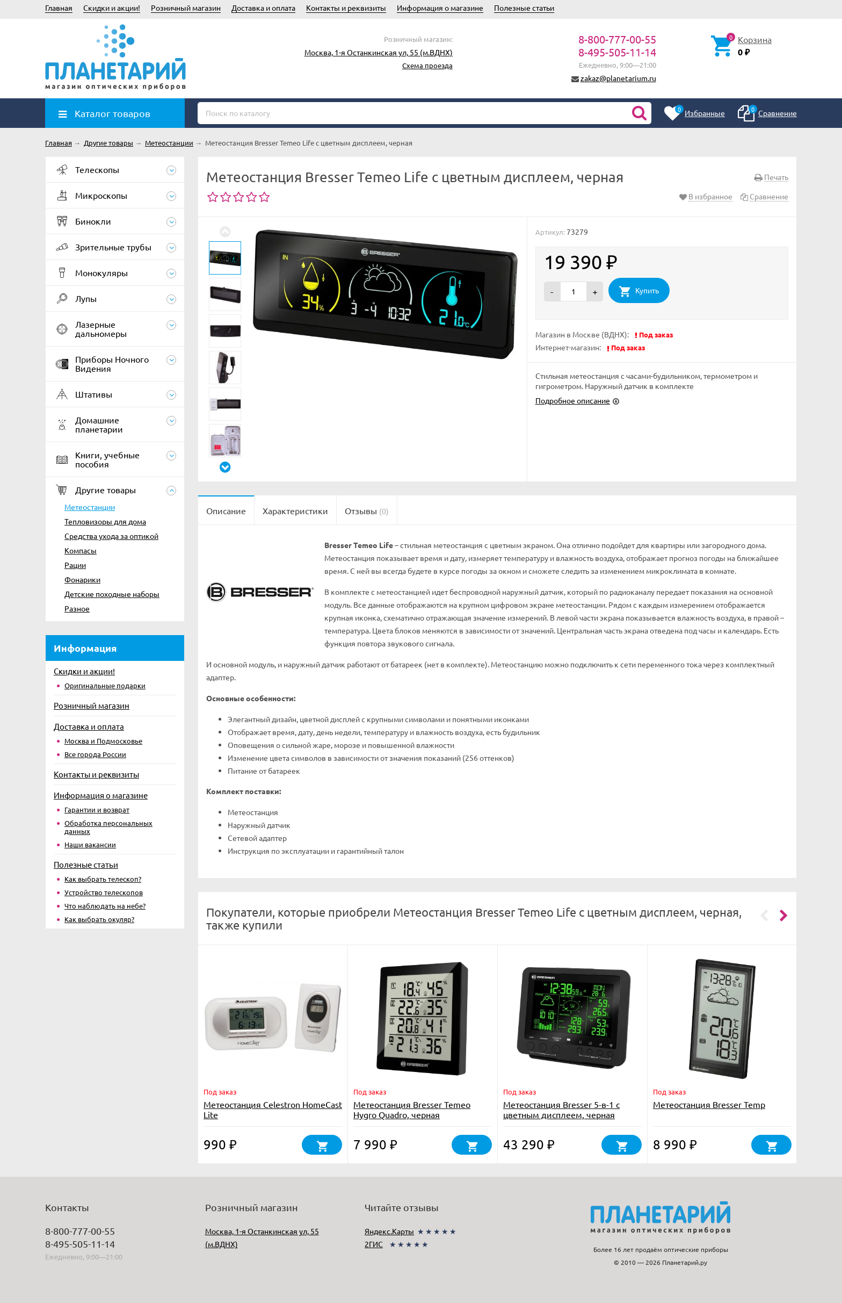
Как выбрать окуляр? (99, 919)
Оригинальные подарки (105, 685)
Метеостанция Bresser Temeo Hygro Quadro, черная (411, 1109)
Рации (75, 565)
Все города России (95, 754)
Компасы (80, 550)
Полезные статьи (524, 7)
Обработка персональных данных (108, 827)
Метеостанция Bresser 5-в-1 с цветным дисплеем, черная (561, 1109)
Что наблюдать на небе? (105, 905)
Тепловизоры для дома (105, 521)
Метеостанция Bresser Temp (709, 1104)
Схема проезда (427, 65)
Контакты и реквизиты (346, 7)
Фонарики (82, 579)
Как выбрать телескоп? (102, 878)
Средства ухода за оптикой (111, 536)
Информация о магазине (440, 7)
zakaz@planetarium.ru (618, 78)
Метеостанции (89, 507)
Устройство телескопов (103, 892)
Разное (77, 608)
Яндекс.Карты (389, 1231)
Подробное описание (572, 400)
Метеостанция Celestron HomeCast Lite (273, 1109)
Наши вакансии (90, 844)
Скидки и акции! (111, 7)
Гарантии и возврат (96, 809)
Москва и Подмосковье (103, 740)
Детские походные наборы (111, 594)
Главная (58, 7)
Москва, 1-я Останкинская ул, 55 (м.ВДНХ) (378, 52)
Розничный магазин (186, 7)
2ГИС (374, 1244)
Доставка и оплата (263, 7)
